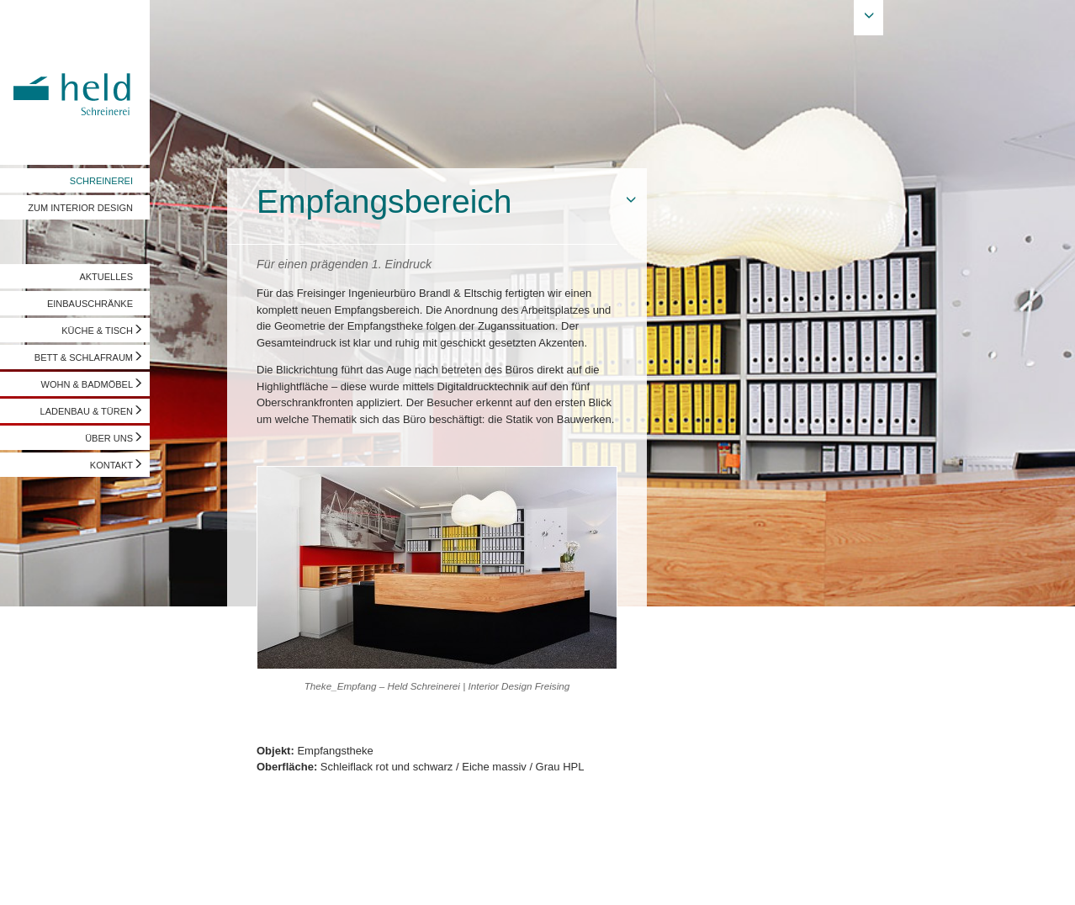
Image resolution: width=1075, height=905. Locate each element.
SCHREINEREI (101, 181)
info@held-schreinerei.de (241, 876)
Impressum (39, 876)
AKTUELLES (106, 277)
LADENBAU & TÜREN (86, 411)
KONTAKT (111, 465)
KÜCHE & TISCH (97, 330)
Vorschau (977, 876)
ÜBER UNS (109, 438)
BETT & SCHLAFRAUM (83, 357)
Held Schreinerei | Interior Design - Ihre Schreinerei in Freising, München (75, 82)
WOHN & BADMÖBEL (87, 384)
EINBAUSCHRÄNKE (90, 304)
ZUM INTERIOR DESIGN (80, 208)
